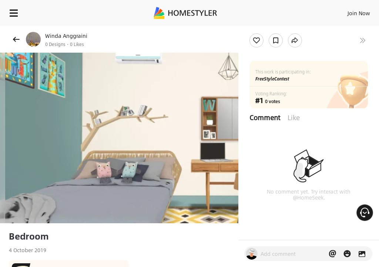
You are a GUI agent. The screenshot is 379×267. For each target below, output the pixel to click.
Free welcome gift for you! (284, 29)
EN (349, 11)
